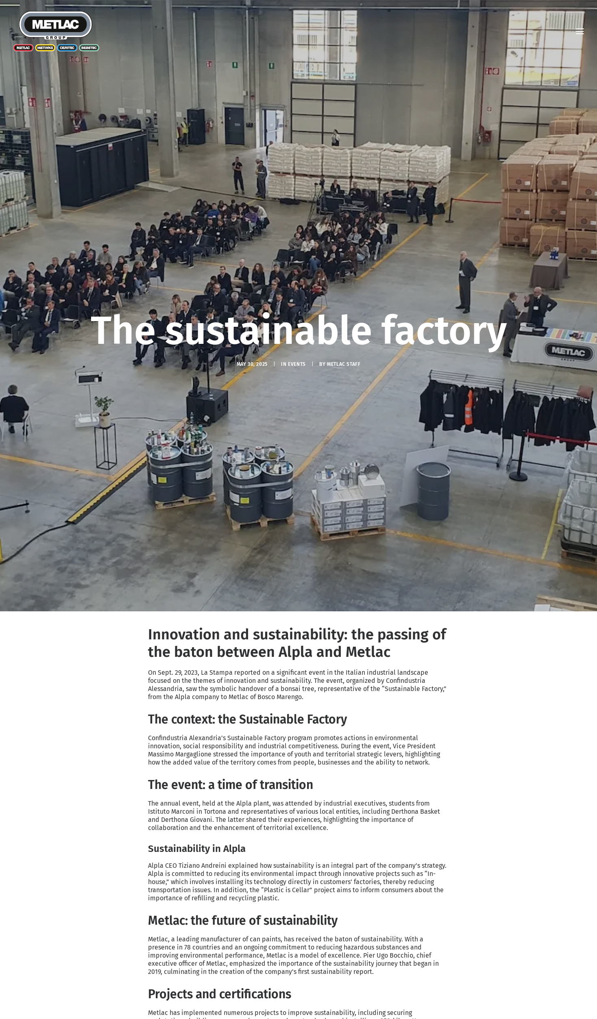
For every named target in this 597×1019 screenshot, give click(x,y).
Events (297, 318)
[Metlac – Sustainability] (56, 31)
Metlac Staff (343, 318)
